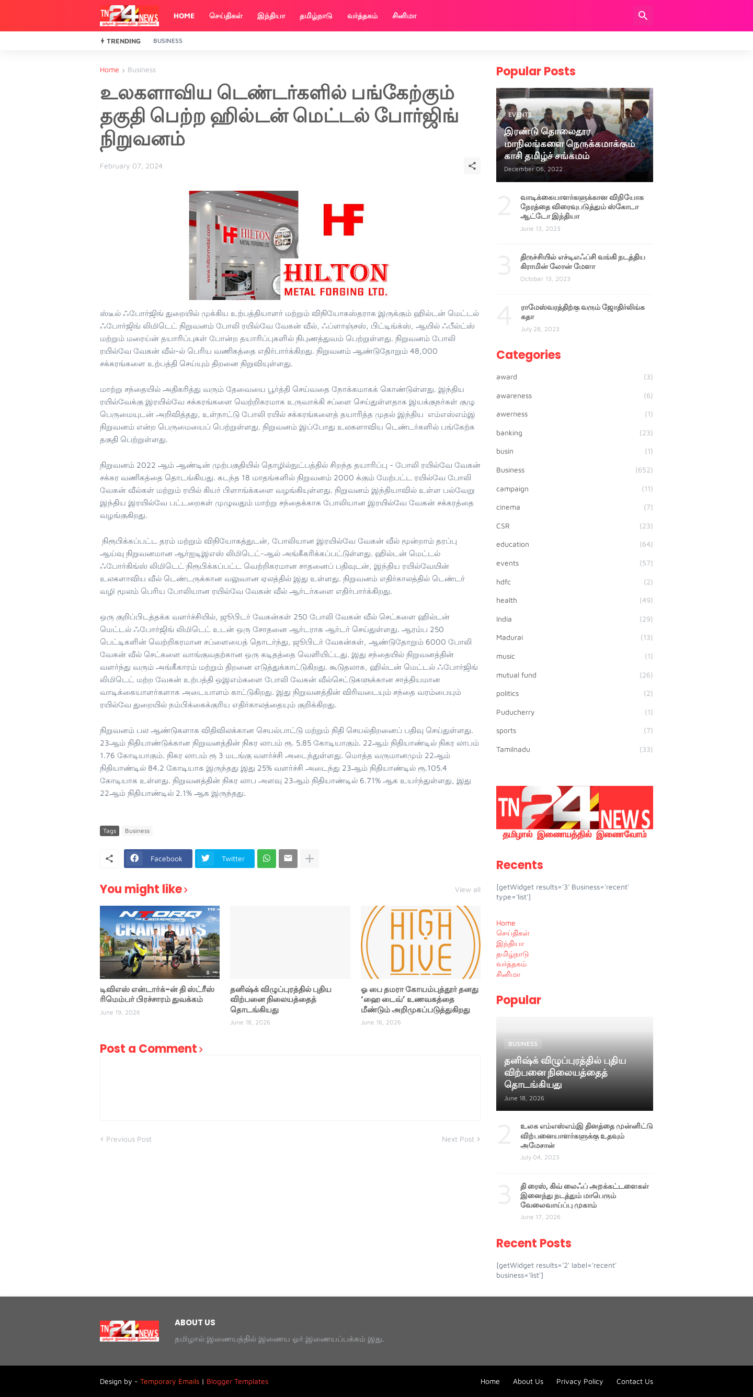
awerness (574, 414)
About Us (528, 1381)
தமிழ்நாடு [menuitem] (512, 953)
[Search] (643, 16)
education (574, 544)
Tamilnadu (574, 749)
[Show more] (309, 858)
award (574, 376)
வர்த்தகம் (362, 15)
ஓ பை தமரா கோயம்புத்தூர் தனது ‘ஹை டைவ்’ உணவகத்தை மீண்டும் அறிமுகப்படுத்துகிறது (419, 999)
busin (574, 451)
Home (184, 15)
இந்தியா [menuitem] (510, 943)
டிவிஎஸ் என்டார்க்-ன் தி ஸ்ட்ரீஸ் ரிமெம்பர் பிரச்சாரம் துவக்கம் (157, 994)
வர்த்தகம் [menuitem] (511, 963)
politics (574, 693)
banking (574, 432)
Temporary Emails (169, 1381)
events (574, 563)
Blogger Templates (237, 1381)
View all (468, 889)
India (574, 619)
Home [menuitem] (506, 922)
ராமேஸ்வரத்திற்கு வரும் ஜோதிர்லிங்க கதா (583, 311)
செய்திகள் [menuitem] (513, 932)
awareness (574, 395)
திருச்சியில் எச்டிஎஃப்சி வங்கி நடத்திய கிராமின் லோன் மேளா (582, 261)
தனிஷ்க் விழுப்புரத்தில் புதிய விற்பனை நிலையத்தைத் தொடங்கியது (281, 999)
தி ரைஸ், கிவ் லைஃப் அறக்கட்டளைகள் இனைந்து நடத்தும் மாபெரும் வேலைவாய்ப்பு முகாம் (584, 1195)
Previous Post (129, 1138)
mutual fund (574, 675)
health (574, 600)
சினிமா (404, 15)
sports (574, 730)
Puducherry (574, 712)
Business (167, 40)
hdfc (574, 582)
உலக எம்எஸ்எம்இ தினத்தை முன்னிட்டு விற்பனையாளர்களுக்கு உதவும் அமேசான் (586, 1135)
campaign (574, 488)
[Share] (472, 165)
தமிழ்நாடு (316, 15)
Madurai (574, 637)
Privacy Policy (579, 1381)
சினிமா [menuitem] (508, 974)
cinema (574, 507)
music (574, 656)
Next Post (458, 1138)
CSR (574, 526)
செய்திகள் (226, 15)
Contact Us (635, 1381)
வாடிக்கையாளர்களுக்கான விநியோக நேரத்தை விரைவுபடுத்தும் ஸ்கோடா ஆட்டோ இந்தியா (582, 207)
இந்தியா (271, 15)
